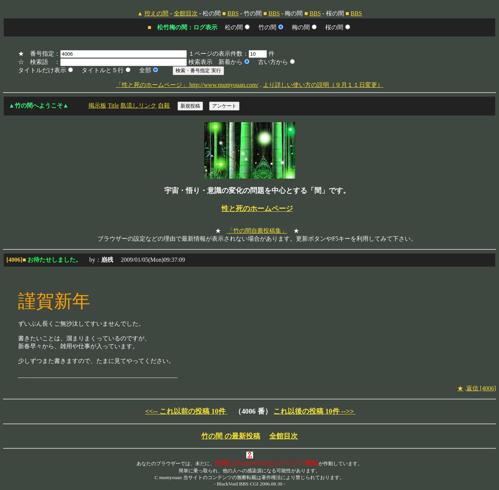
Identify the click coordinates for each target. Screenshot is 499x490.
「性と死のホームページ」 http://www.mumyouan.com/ (187, 85)
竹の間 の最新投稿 (230, 436)
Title (113, 105)
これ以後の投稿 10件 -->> (314, 411)
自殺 (164, 105)
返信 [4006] (481, 388)
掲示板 (97, 105)
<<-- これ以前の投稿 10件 (186, 411)
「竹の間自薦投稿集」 (257, 231)
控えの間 (156, 13)
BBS (233, 13)
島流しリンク (138, 105)
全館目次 (186, 13)
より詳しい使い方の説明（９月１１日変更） (323, 85)
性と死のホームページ (257, 208)
